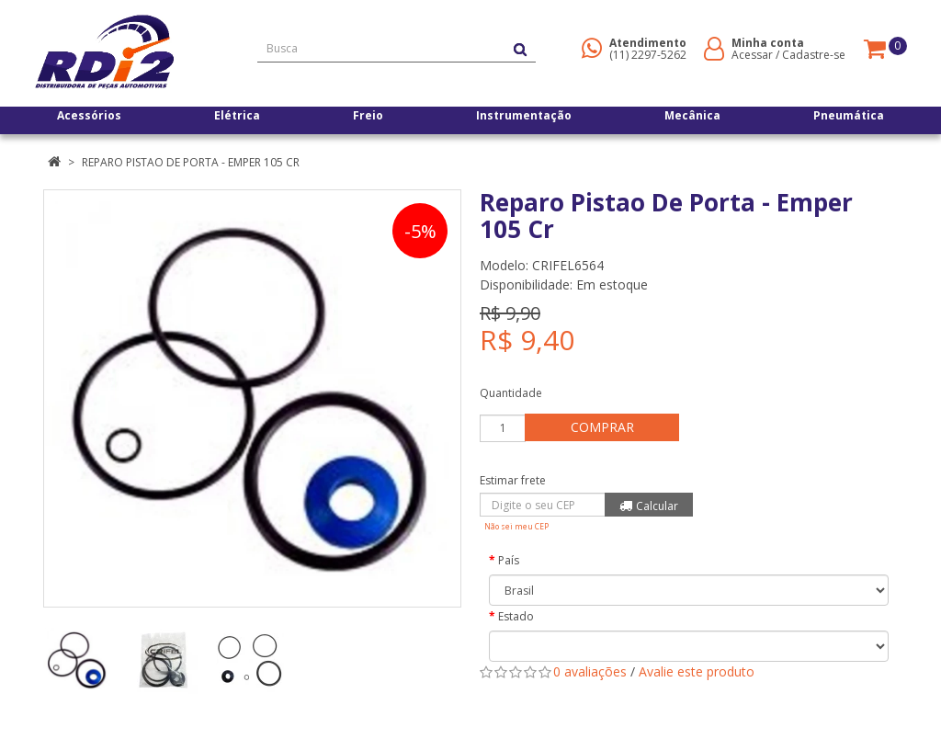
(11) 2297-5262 (647, 55)
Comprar (608, 427)
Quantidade (511, 393)
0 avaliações (590, 671)
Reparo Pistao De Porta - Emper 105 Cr (191, 162)
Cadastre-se (813, 55)
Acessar (752, 55)
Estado (516, 616)
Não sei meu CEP (516, 526)
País (508, 560)
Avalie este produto (696, 671)
